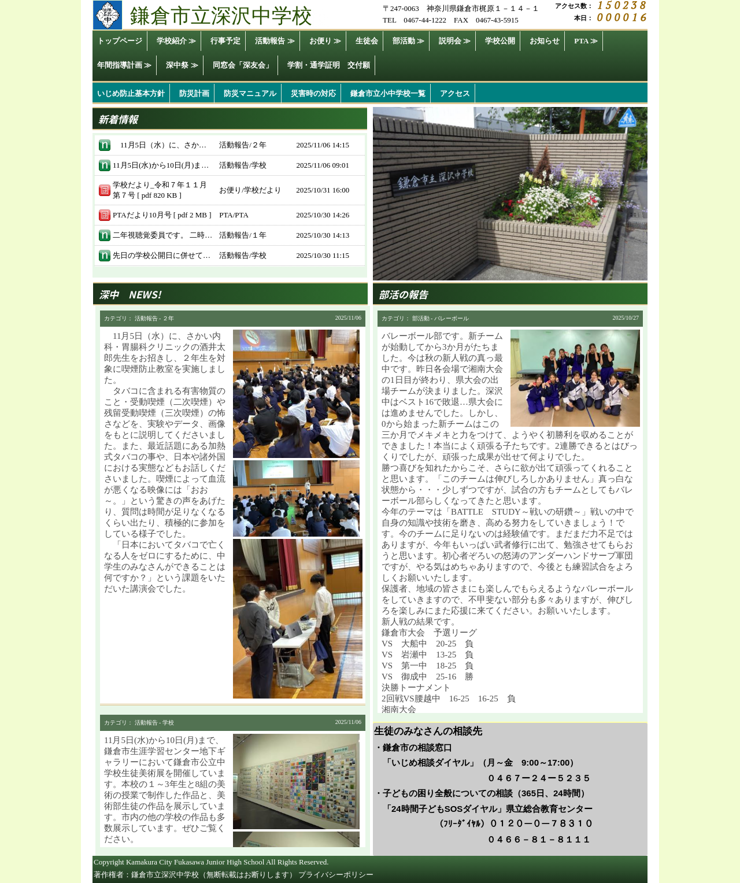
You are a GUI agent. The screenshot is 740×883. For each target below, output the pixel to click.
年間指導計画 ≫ (124, 65)
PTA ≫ (586, 40)
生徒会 (367, 40)
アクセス (455, 93)
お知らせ (545, 40)
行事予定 (225, 40)
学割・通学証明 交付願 (328, 65)
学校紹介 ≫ (176, 40)
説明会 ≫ (455, 40)
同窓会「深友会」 (243, 65)
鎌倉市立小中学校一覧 (388, 93)
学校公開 (500, 40)
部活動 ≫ (408, 40)
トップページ (119, 40)
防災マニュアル (250, 93)
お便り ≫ (325, 40)
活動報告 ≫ (274, 40)
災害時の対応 (313, 93)
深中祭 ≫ (182, 65)
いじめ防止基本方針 (131, 93)
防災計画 (194, 93)
